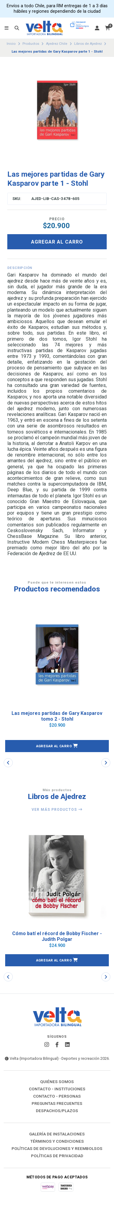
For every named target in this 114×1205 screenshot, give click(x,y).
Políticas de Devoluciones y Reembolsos (57, 1149)
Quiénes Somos (57, 1082)
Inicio (11, 43)
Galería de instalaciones (57, 1134)
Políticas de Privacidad (57, 1156)
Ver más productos (57, 809)
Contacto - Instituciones (57, 1089)
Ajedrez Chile (56, 43)
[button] (57, 746)
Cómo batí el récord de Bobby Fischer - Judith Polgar (57, 936)
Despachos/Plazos (57, 1111)
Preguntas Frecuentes (57, 1104)
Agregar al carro (57, 242)
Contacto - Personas (57, 1096)
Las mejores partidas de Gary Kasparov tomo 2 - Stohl (57, 716)
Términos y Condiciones (57, 1141)
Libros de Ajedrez (88, 43)
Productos (30, 43)
